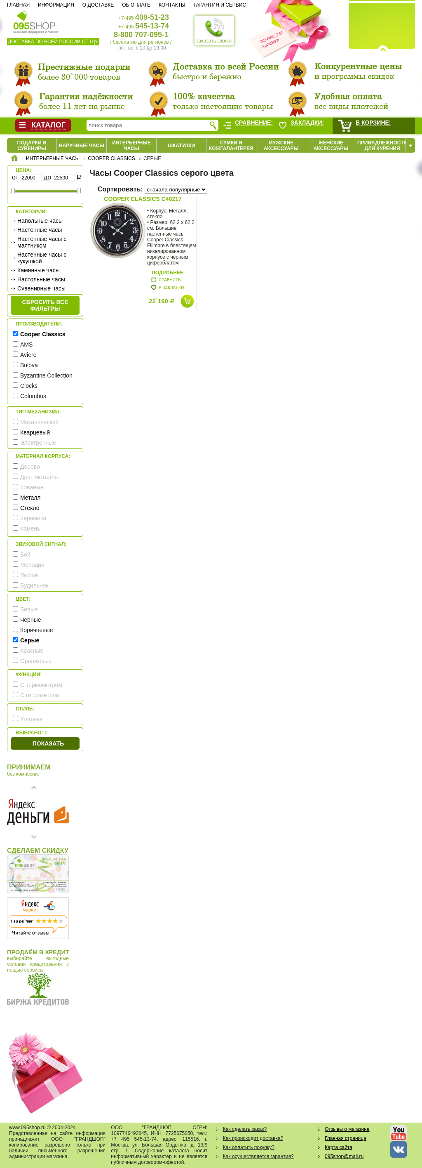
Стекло (30, 508)
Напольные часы (40, 220)
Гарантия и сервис (220, 5)
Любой (29, 575)
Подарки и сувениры (32, 145)
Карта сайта (338, 1147)
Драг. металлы (39, 477)
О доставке (98, 5)
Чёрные (30, 619)
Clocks (29, 385)
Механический (39, 422)
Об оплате (136, 5)
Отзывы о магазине (347, 1129)
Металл (30, 497)
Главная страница (345, 1138)
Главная (18, 5)
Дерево (30, 466)
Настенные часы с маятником (41, 242)
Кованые (32, 487)
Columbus (33, 396)
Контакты (172, 5)
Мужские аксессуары (281, 145)
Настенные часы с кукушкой (41, 257)
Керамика (33, 518)
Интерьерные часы (131, 145)
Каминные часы (38, 270)
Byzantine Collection (46, 375)
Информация (56, 5)
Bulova (29, 365)
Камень (30, 528)
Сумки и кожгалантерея (231, 145)
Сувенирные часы (41, 288)
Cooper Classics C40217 (142, 199)
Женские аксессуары (331, 145)
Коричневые (36, 630)
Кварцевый (35, 432)
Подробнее (167, 273)
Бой (25, 554)
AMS (26, 344)
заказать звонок (214, 30)
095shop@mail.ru (344, 1156)
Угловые (31, 719)
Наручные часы (81, 146)
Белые (29, 609)
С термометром (41, 685)
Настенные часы (39, 230)
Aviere (28, 355)
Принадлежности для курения (382, 145)
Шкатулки (181, 146)
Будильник (34, 585)
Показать (48, 743)
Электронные (38, 442)
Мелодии (32, 565)
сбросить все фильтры (45, 305)
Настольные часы (41, 279)
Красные (31, 650)
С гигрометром (40, 695)
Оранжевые (36, 661)
